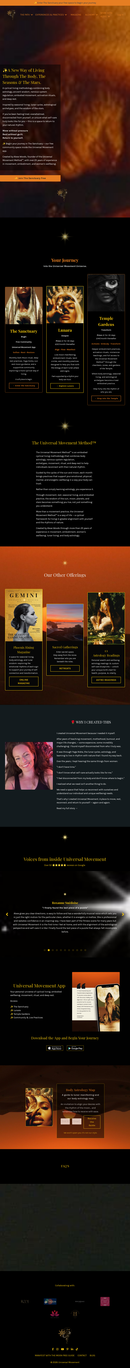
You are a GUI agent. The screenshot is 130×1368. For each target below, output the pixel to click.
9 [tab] (77, 950)
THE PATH (26, 14)
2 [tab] (48, 950)
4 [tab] (57, 950)
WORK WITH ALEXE (106, 15)
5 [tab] (61, 950)
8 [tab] (73, 950)
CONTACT (82, 1355)
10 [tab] (81, 950)
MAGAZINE (76, 14)
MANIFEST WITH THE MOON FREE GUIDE (55, 1355)
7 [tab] (69, 950)
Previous (7, 914)
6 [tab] (65, 950)
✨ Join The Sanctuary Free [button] (30, 178)
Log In (120, 14)
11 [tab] (85, 950)
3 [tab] (53, 950)
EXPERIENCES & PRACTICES (51, 14)
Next (123, 914)
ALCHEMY (91, 14)
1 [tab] (44, 950)
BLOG (92, 1355)
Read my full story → (67, 808)
